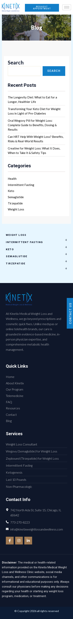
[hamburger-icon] (66, 7)
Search (16, 62)
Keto (11, 191)
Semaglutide (16, 197)
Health (12, 178)
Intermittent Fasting (21, 185)
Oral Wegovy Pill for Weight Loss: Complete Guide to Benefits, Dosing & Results (32, 125)
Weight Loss (16, 209)
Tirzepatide (15, 203)
